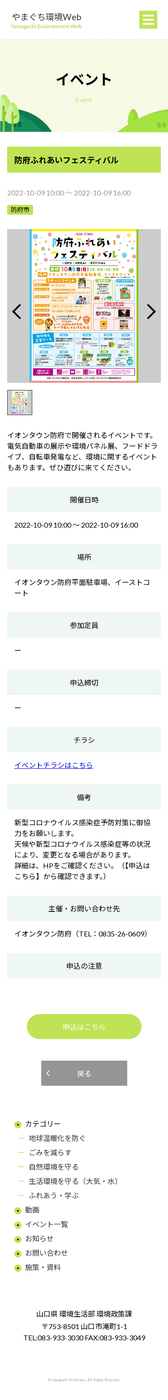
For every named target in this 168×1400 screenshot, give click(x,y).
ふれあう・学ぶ (54, 1195)
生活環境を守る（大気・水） (75, 1181)
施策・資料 (43, 1267)
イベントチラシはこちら (53, 765)
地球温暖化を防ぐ (57, 1138)
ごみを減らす (50, 1152)
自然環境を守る (54, 1166)
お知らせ (39, 1238)
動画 (32, 1209)
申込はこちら (84, 1027)
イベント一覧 (46, 1224)
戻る (84, 1073)
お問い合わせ (46, 1252)
